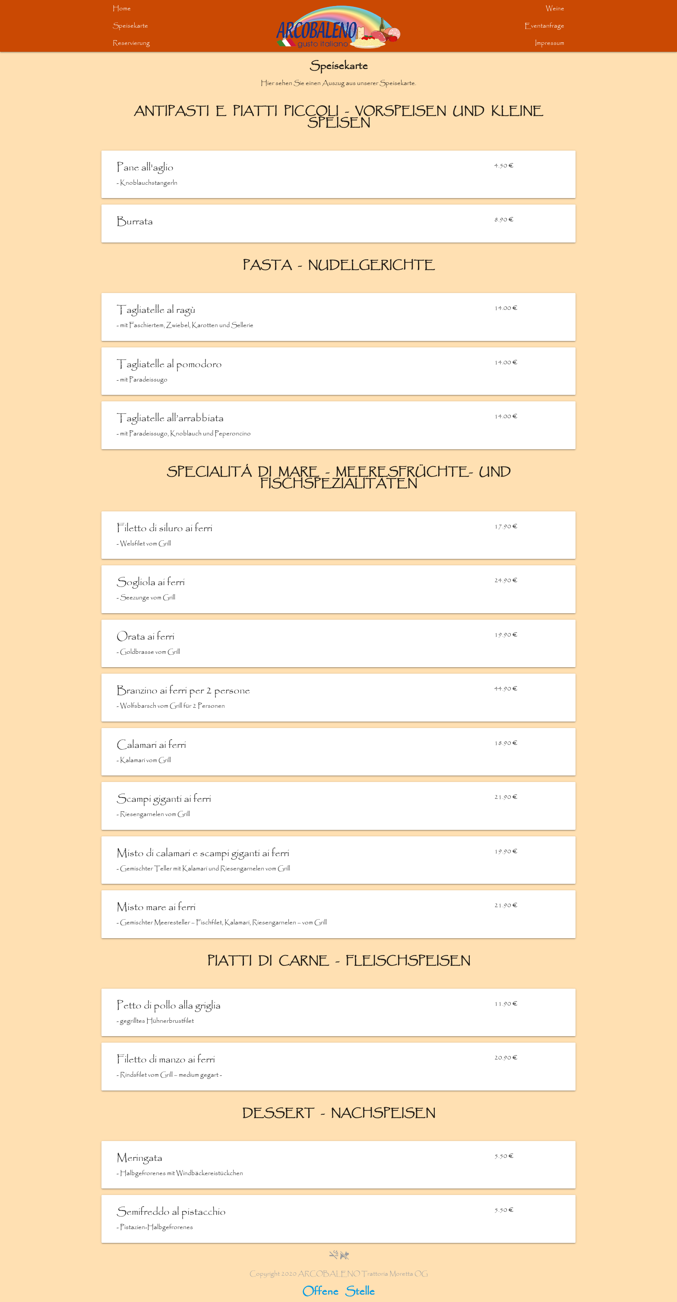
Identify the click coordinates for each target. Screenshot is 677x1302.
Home (122, 8)
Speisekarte (130, 26)
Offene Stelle (338, 1291)
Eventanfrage (544, 26)
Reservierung (131, 43)
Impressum (549, 43)
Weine (555, 8)
